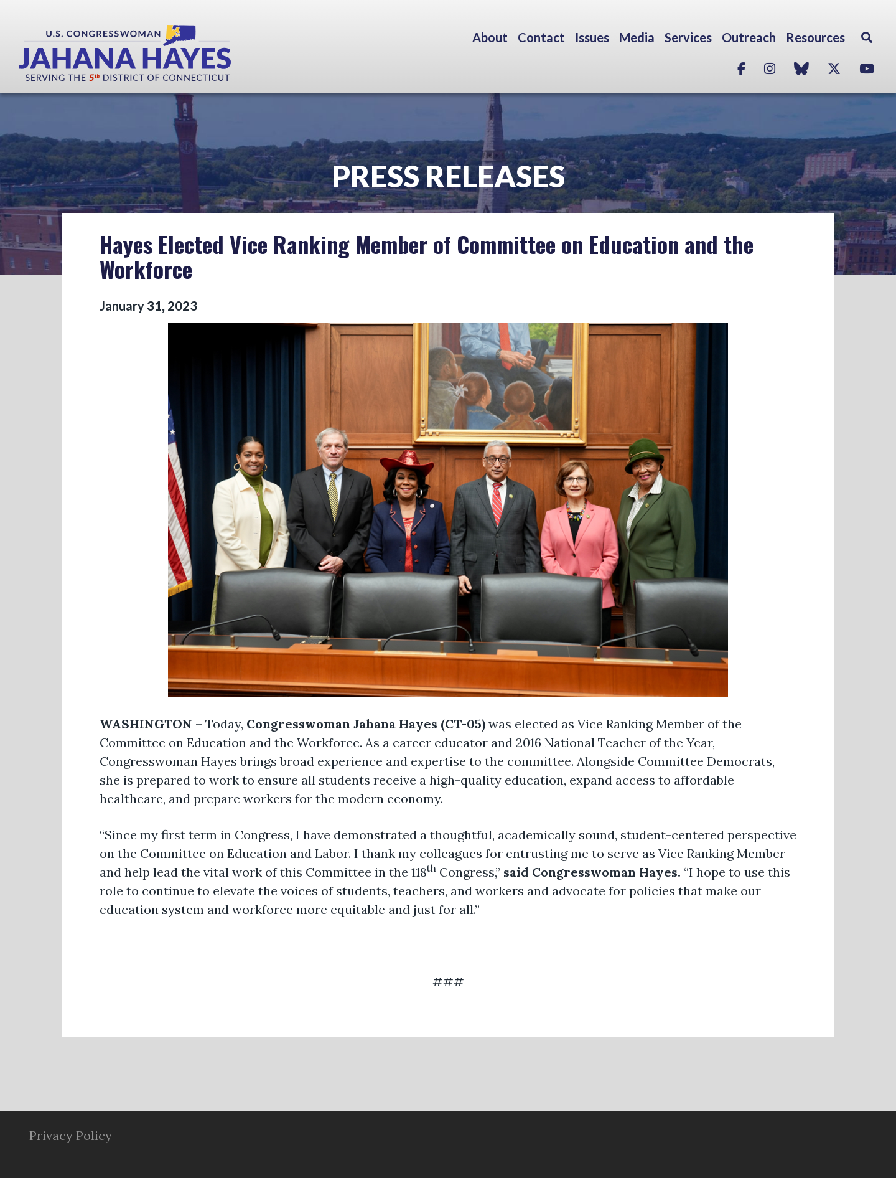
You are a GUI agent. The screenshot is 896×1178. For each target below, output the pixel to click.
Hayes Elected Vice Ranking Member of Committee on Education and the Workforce (427, 256)
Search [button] (867, 37)
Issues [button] (592, 37)
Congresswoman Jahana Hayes (168, 53)
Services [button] (688, 37)
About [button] (490, 37)
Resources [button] (815, 37)
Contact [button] (541, 37)
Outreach (749, 37)
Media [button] (637, 37)
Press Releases (448, 176)
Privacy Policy (70, 1135)
